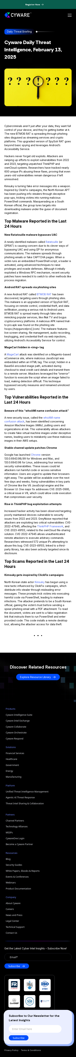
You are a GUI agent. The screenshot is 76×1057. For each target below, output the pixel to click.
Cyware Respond (14, 738)
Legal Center (12, 921)
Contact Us (11, 932)
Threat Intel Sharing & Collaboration (25, 803)
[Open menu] (70, 15)
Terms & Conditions (31, 1050)
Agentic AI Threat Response (20, 797)
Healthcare (11, 759)
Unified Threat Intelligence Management (27, 791)
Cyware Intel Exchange (18, 720)
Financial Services (15, 753)
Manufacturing (13, 776)
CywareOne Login (15, 838)
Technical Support (15, 927)
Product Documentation (18, 888)
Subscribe (19, 1038)
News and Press (14, 915)
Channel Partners (15, 820)
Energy (9, 771)
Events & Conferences (17, 876)
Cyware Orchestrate (16, 732)
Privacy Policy (11, 1050)
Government (12, 765)
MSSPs (9, 832)
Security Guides (14, 864)
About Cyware (13, 903)
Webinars (11, 882)
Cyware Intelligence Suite (19, 714)
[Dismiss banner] (49, 4)
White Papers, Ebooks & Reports (23, 870)
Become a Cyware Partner (19, 844)
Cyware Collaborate (16, 726)
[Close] (65, 1015)
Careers (10, 909)
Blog (8, 859)
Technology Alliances (17, 826)
